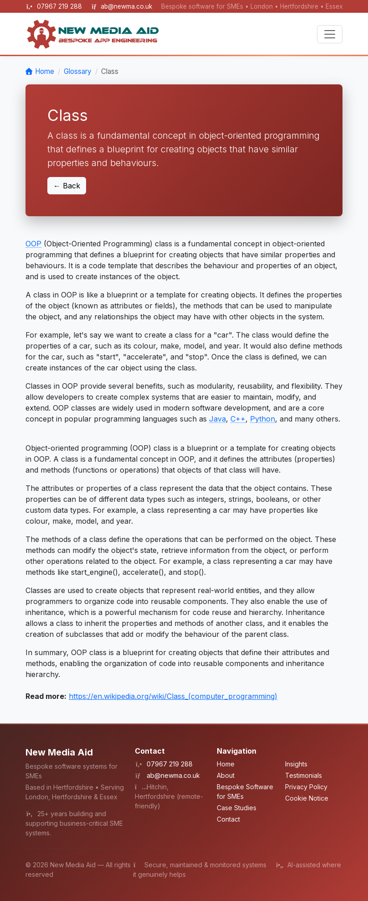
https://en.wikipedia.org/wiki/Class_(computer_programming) (173, 696)
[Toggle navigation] (329, 34)
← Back (66, 185)
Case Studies (236, 808)
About (226, 775)
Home (44, 71)
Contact (228, 819)
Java (217, 418)
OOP (33, 243)
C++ (237, 418)
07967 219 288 (60, 6)
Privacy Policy (306, 787)
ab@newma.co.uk (126, 6)
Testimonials (303, 775)
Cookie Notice (306, 798)
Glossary (78, 71)
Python (262, 418)
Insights (296, 764)
